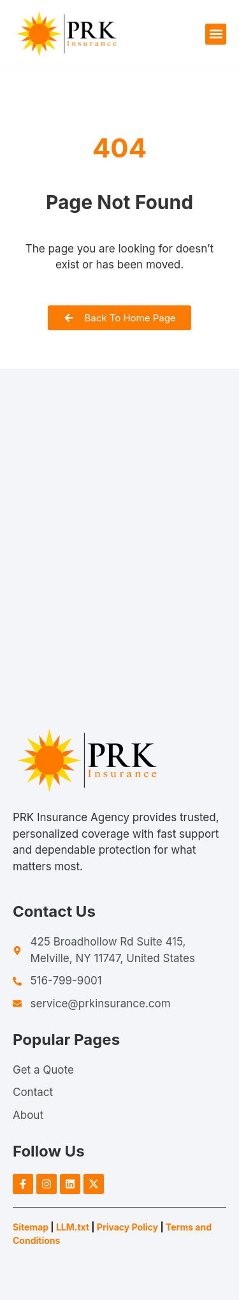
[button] (215, 34)
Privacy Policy (127, 1227)
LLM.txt (72, 1227)
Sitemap (30, 1227)
